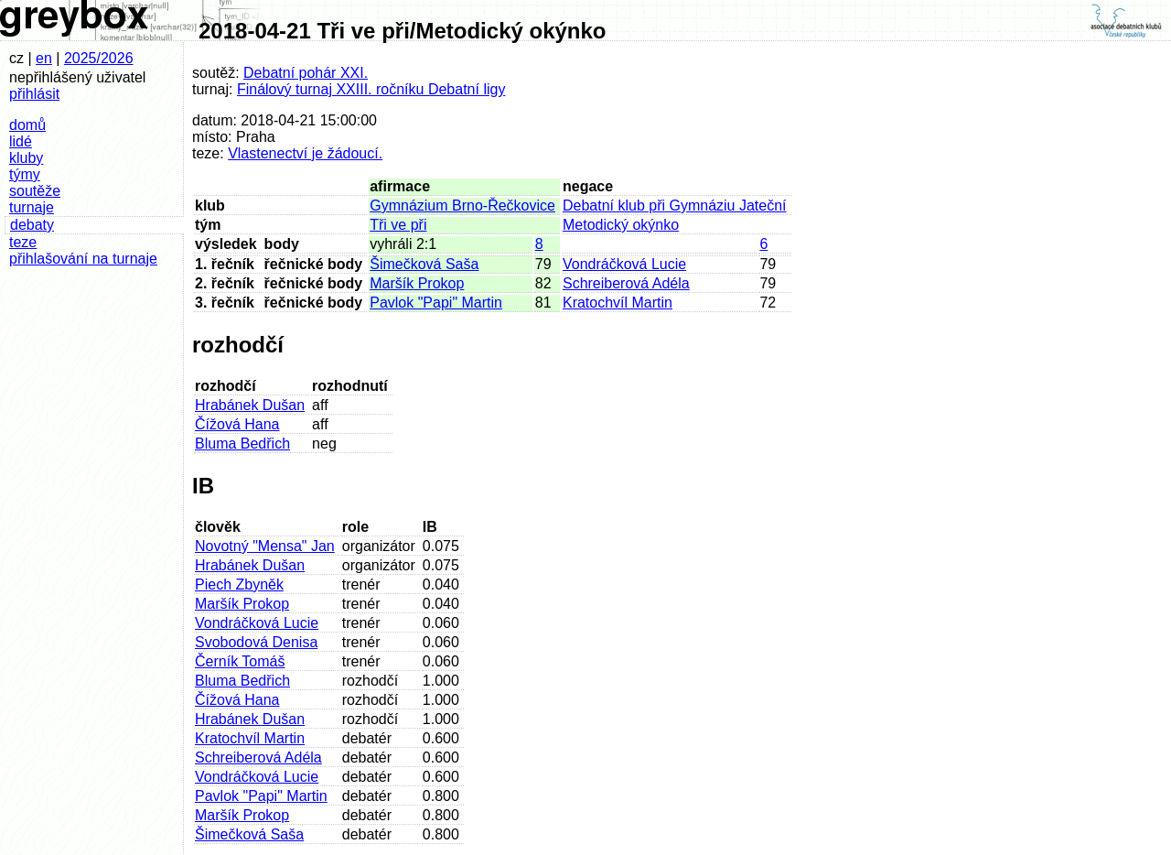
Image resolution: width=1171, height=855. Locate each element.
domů (27, 125)
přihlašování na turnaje (83, 258)
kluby (26, 158)
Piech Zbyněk (239, 584)
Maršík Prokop (417, 283)
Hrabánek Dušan (250, 405)
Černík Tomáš (240, 661)
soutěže (34, 191)
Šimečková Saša (424, 264)
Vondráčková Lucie (624, 264)
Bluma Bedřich (242, 443)
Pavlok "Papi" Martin (436, 302)
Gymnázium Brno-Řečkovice (462, 205)
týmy (24, 174)
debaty (32, 225)
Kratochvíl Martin (617, 302)
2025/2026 (99, 58)
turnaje (31, 207)
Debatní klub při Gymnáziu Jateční (675, 205)
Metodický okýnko (621, 225)
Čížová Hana (237, 424)
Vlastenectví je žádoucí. (305, 153)
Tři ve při (398, 225)
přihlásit (34, 94)
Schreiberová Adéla (626, 283)
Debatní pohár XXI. (305, 73)
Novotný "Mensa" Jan (265, 546)
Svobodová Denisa (256, 642)
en (44, 58)
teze (23, 242)
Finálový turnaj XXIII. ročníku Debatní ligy (371, 89)
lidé (20, 141)
